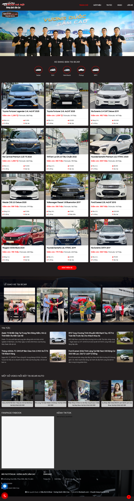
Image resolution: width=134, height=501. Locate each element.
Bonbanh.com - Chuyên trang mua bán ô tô (94, 492)
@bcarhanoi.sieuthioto (64, 417)
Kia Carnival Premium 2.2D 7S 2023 (17, 157)
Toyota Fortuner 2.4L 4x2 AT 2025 (61, 111)
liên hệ (130, 5)
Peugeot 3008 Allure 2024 (13, 248)
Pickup (81, 75)
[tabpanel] (67, 33)
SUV (52, 75)
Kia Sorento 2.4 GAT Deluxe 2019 (105, 111)
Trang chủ (46, 479)
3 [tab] (70, 54)
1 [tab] (64, 54)
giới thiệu (97, 5)
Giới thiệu (58, 479)
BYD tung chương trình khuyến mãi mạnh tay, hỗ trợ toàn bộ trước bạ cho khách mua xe (91, 334)
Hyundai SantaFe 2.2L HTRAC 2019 (61, 248)
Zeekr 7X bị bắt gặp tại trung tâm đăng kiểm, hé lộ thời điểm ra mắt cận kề (24, 334)
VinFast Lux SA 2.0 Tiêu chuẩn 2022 (62, 157)
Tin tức (109, 5)
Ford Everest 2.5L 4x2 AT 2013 (103, 202)
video (119, 5)
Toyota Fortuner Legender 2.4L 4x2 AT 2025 (20, 111)
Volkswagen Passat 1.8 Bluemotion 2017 (64, 202)
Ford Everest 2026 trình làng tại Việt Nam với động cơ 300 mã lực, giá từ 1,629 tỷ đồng (92, 352)
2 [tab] (67, 54)
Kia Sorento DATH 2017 (100, 248)
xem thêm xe (67, 268)
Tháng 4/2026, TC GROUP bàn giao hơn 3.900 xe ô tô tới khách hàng (25, 352)
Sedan (38, 75)
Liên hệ (78, 479)
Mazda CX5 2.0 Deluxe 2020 (14, 202)
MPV (95, 75)
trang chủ (83, 5)
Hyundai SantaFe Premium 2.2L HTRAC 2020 (109, 157)
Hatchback (67, 75)
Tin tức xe (68, 479)
